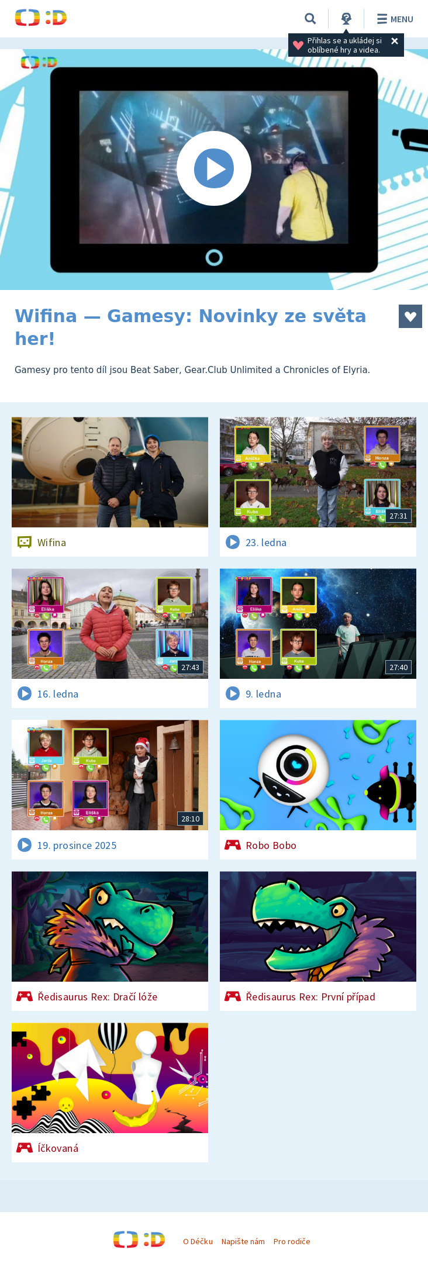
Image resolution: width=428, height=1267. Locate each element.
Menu (393, 18)
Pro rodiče (292, 1241)
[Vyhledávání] (310, 18)
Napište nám (243, 1241)
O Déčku (197, 1241)
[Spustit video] (214, 169)
